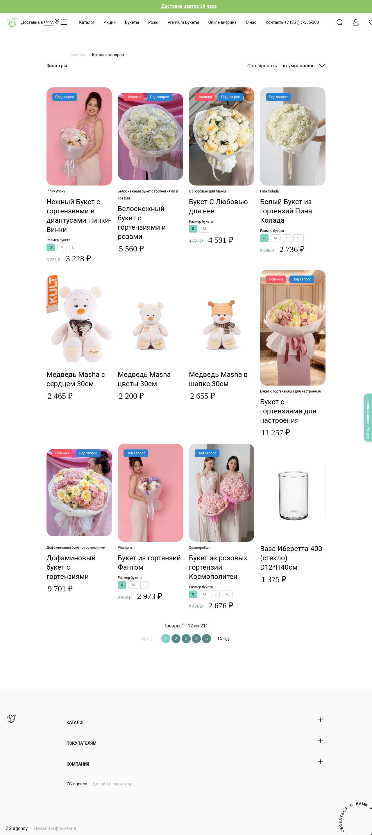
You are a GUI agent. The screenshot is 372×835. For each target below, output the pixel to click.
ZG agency (100, 784)
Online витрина (222, 22)
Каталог (86, 22)
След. (224, 638)
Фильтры (56, 66)
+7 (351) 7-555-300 (301, 22)
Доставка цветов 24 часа (189, 6)
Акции (110, 22)
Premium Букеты (183, 22)
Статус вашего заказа (368, 417)
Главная (78, 55)
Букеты (132, 22)
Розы (153, 22)
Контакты (275, 22)
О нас (251, 22)
